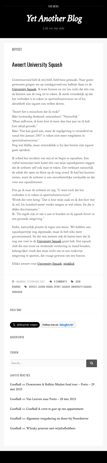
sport (57, 286)
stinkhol (68, 263)
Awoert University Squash (37, 64)
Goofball (15, 384)
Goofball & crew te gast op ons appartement (54, 409)
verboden (17, 292)
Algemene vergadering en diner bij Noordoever (57, 418)
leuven (41, 286)
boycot (33, 286)
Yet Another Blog (53, 18)
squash (66, 286)
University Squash (24, 89)
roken (49, 286)
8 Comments (60, 281)
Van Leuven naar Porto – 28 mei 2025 (51, 399)
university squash (81, 286)
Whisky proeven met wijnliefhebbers (50, 428)
